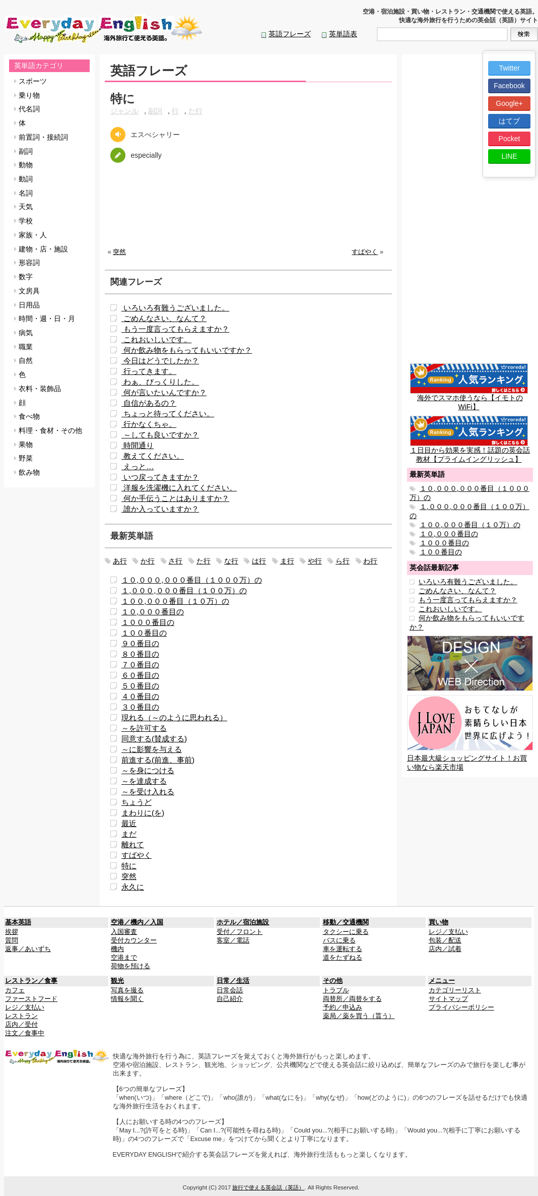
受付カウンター (134, 940)
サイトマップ (448, 998)
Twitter (509, 68)
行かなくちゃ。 (148, 424)
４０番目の (140, 696)
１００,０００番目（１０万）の (175, 601)
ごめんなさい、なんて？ (164, 318)
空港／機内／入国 (137, 922)
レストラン (21, 1016)
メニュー (442, 980)
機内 (117, 949)
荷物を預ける (130, 966)
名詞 (23, 193)
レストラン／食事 (31, 980)
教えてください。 (152, 456)
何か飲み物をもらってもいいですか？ (186, 350)
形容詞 (27, 263)
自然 (23, 360)
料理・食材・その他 (48, 430)
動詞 (23, 179)
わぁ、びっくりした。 (160, 381)
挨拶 (11, 931)
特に (129, 865)
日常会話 (230, 990)
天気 (23, 207)
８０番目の (140, 654)
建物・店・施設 (41, 249)
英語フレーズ (289, 34)
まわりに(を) (142, 812)
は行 (259, 561)
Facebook (509, 86)
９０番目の (140, 643)
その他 (333, 980)
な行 (231, 561)
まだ (129, 834)
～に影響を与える (151, 749)
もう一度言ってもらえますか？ (175, 329)
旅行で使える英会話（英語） (268, 1187)
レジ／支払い (448, 931)
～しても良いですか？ (160, 434)
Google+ (509, 103)
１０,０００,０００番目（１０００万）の (191, 580)
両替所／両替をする (352, 998)
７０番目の (140, 664)
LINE (509, 156)
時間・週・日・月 (44, 318)
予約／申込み (342, 1007)
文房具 (27, 291)
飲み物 (27, 472)
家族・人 (30, 235)
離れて (132, 844)
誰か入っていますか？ (160, 509)
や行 (315, 561)
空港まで (124, 957)
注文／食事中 (24, 1033)
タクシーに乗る (346, 931)
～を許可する (144, 728)
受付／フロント (239, 931)
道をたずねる (342, 957)
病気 (23, 333)
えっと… (137, 466)
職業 (23, 347)
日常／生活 (233, 980)
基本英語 (18, 922)
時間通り (137, 445)
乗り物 (27, 95)
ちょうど (136, 802)
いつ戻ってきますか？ (160, 477)
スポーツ (30, 81)
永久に (132, 887)
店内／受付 (21, 1024)
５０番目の (140, 685)
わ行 (370, 561)
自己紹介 (230, 998)
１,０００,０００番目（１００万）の (184, 590)
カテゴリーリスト (455, 990)
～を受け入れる (147, 791)
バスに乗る (339, 940)
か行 (148, 561)
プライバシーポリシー (461, 1007)
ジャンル (124, 111)
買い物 (438, 922)
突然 (119, 252)
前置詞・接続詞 (41, 137)
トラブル (336, 990)
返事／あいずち (28, 949)
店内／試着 (445, 949)
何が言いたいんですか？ (164, 392)
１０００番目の (147, 622)
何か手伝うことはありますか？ (175, 498)
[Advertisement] (248, 213)
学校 (23, 221)
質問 (11, 940)
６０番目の (140, 675)
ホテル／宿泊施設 (243, 922)
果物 (23, 444)
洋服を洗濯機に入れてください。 (179, 487)
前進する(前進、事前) (157, 760)
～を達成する (144, 781)
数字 (23, 277)
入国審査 (124, 931)
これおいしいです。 (156, 339)
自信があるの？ (148, 403)
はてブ (509, 121)
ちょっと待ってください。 (167, 413)
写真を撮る (127, 990)
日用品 (27, 305)
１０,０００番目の (152, 611)
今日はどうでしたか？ (160, 360)
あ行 (120, 561)
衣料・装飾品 (37, 389)
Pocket (509, 139)
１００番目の (144, 632)
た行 (195, 111)
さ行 (175, 561)
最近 (129, 823)
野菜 (23, 458)
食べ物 (27, 416)
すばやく (365, 252)
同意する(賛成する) (154, 738)
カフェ (15, 990)
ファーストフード (31, 998)
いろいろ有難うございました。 (175, 307)
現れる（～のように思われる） (174, 717)
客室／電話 (233, 940)
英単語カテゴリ (38, 65)
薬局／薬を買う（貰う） (359, 1016)
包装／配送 (445, 940)
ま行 (287, 561)
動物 (23, 165)
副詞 (23, 151)
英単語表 (343, 34)
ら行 (342, 561)
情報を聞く (127, 998)
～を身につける (147, 770)
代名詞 (27, 109)
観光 (117, 980)
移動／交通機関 (346, 922)
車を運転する (342, 949)
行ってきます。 (148, 371)
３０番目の (140, 707)
